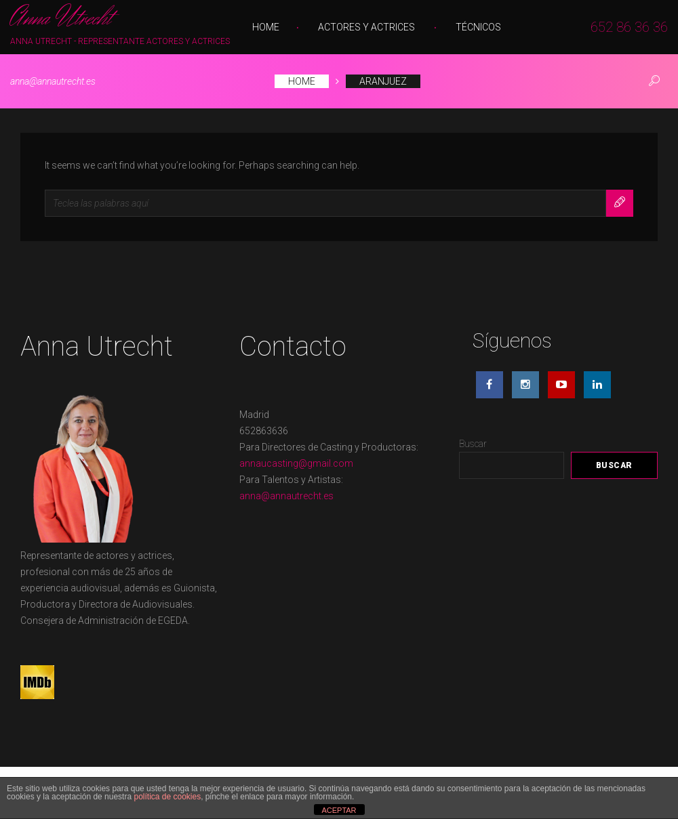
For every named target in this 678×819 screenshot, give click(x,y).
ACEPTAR (338, 810)
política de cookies (167, 796)
